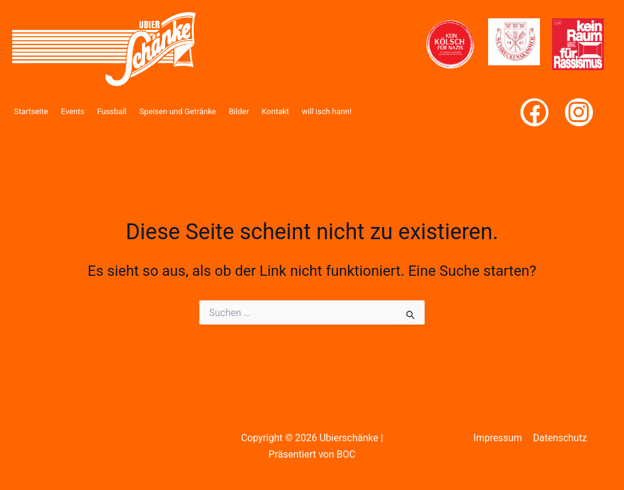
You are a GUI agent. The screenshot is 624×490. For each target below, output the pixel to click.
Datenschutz (560, 438)
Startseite (31, 111)
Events (72, 111)
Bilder (239, 111)
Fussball (111, 111)
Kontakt (275, 111)
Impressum (498, 438)
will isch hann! (326, 111)
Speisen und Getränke (178, 111)
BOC (345, 454)
